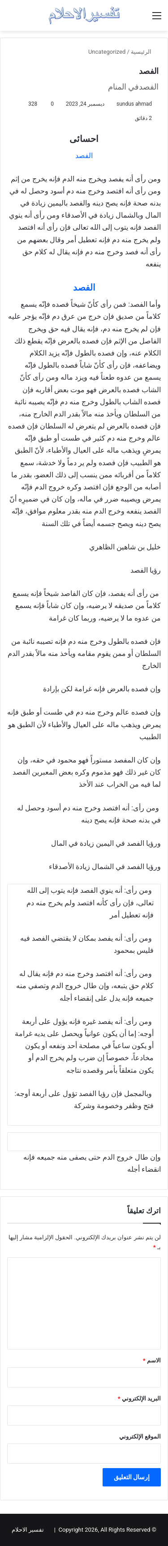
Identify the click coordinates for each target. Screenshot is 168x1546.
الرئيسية (145, 51)
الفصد (84, 155)
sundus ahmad (134, 104)
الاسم (152, 1360)
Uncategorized (106, 51)
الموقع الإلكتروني (140, 1436)
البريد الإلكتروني (139, 1398)
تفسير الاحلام (28, 1529)
